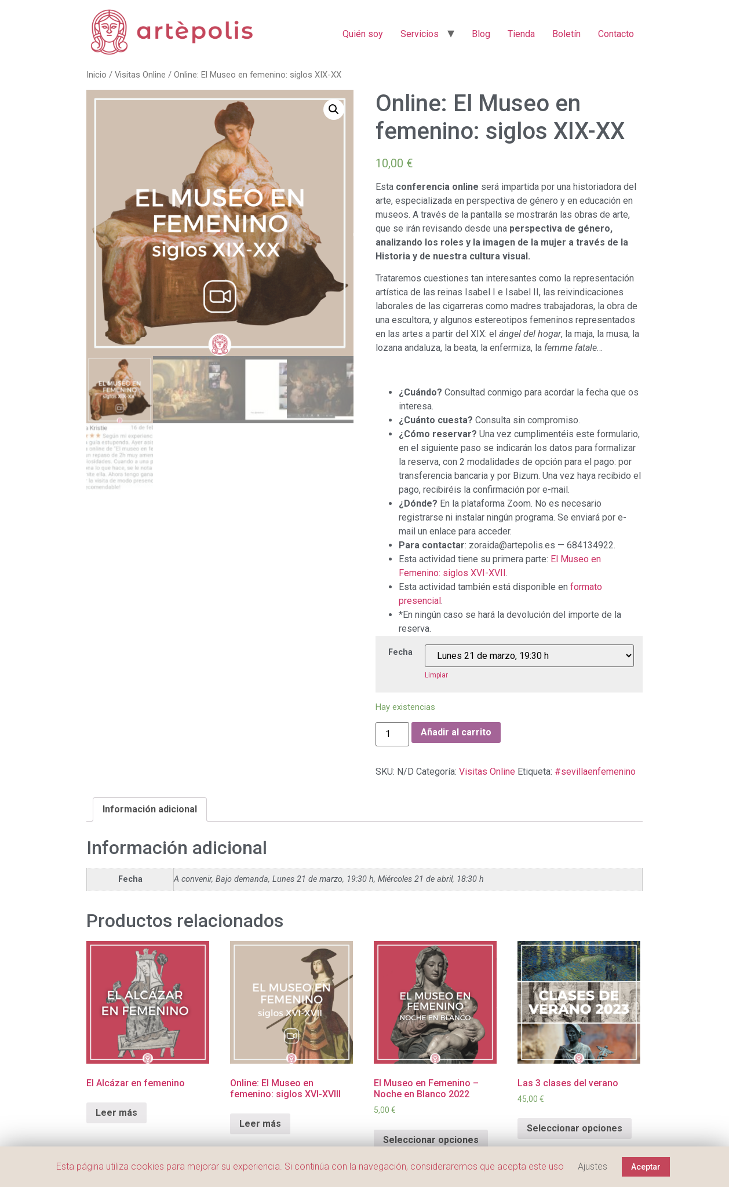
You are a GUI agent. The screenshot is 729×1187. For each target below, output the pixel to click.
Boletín (566, 33)
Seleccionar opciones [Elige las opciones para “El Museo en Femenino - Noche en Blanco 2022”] (431, 1139)
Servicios (419, 33)
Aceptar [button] (646, 1166)
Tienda (521, 33)
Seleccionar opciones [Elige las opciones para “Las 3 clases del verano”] (574, 1128)
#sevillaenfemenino (595, 771)
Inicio (96, 74)
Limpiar (436, 675)
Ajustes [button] (592, 1166)
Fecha (400, 653)
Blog (481, 33)
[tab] (150, 809)
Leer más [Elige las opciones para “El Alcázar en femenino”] (116, 1112)
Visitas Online (140, 74)
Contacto (616, 33)
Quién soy (362, 33)
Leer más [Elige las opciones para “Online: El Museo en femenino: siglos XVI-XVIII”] (260, 1123)
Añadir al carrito (456, 732)
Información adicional (150, 809)
